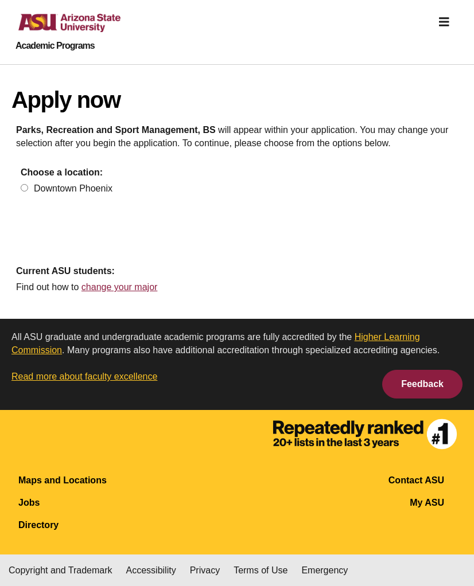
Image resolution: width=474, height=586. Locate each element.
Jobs (29, 502)
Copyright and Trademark (60, 570)
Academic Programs (55, 45)
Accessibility (151, 570)
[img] (444, 22)
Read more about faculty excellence (84, 376)
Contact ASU (416, 480)
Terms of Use (260, 570)
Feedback (422, 384)
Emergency (324, 570)
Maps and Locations (62, 480)
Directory (38, 525)
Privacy (205, 570)
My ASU (427, 502)
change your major (119, 287)
